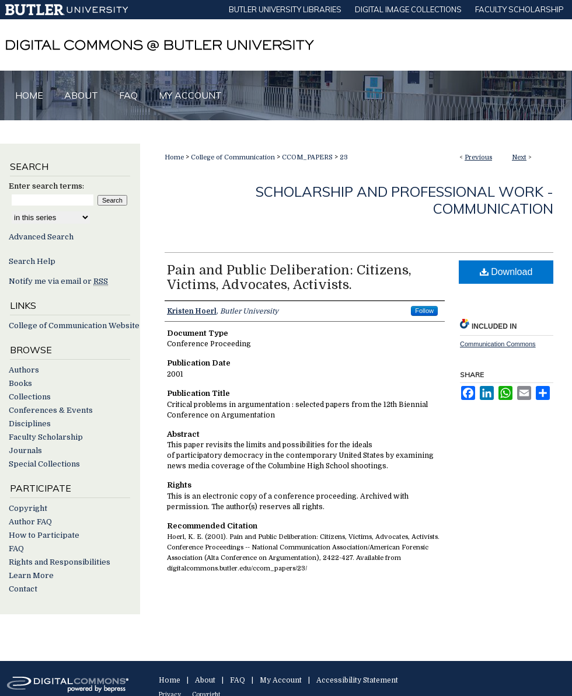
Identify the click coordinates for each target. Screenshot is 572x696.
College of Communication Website (74, 325)
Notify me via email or (58, 281)
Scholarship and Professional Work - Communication (404, 200)
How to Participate (44, 535)
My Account (281, 680)
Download (506, 272)
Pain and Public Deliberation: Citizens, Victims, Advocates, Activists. (289, 277)
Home (174, 157)
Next (519, 157)
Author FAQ (30, 521)
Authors (24, 370)
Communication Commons (498, 343)
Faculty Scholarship (46, 437)
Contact (23, 588)
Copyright (28, 508)
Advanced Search (41, 236)
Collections (30, 396)
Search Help (32, 261)
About (205, 680)
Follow (424, 310)
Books (20, 383)
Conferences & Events (51, 410)
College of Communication (233, 157)
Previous (478, 157)
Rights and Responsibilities (59, 562)
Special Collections (44, 464)
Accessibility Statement (357, 680)
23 (344, 157)
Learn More (31, 575)
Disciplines (30, 423)
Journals (25, 450)
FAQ (16, 548)
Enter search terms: (46, 186)
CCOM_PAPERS (307, 157)
